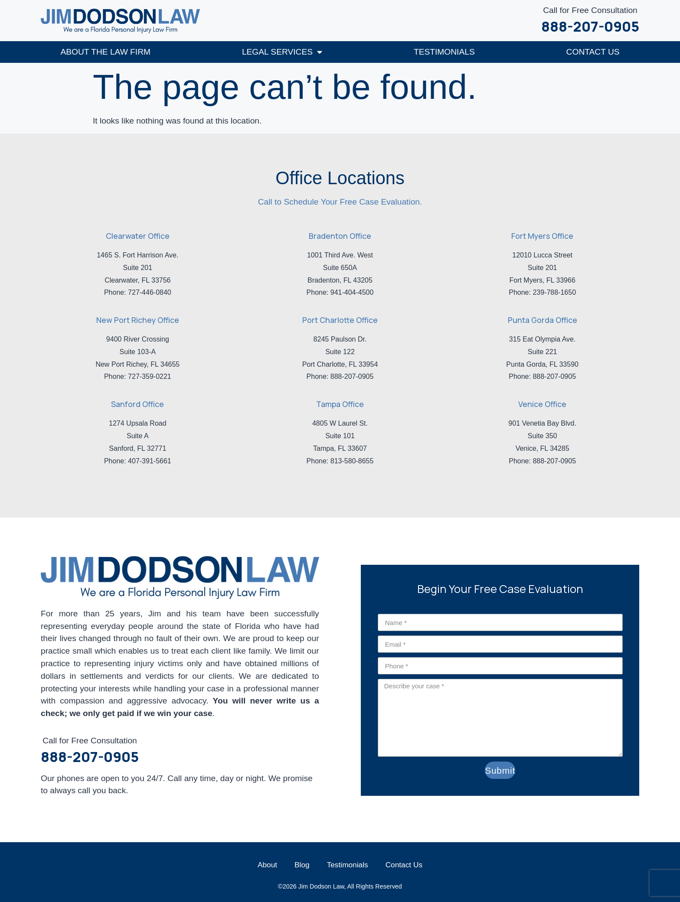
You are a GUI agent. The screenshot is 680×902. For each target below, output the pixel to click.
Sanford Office (137, 403)
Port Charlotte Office (340, 319)
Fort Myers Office (542, 235)
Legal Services (282, 51)
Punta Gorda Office (542, 319)
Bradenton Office (340, 235)
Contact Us (593, 51)
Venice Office (542, 403)
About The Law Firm (105, 51)
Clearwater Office (138, 235)
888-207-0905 (590, 26)
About (267, 864)
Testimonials (444, 51)
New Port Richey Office (137, 319)
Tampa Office (340, 403)
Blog (302, 864)
